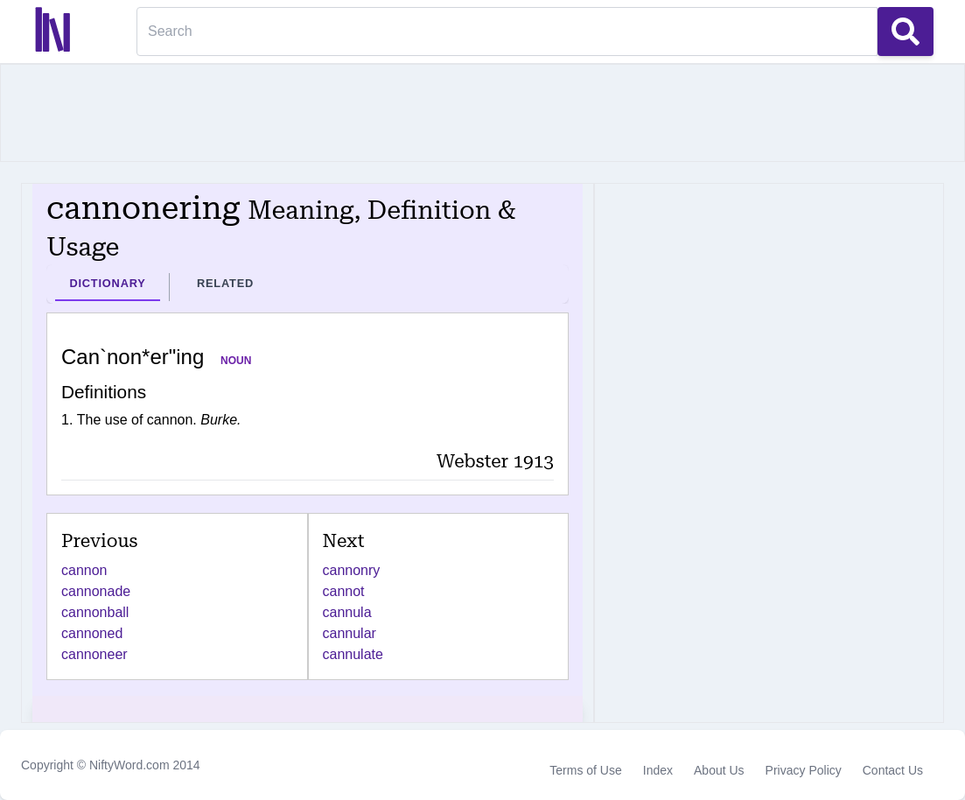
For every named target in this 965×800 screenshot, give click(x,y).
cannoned (91, 633)
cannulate (353, 654)
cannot (344, 591)
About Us (719, 770)
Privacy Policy (804, 770)
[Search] (507, 31)
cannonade (95, 591)
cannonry (352, 570)
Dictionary (107, 283)
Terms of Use (585, 770)
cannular (349, 633)
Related (225, 283)
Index (658, 770)
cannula (347, 612)
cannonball (95, 612)
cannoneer (94, 654)
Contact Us (893, 770)
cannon (84, 570)
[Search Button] (906, 31)
